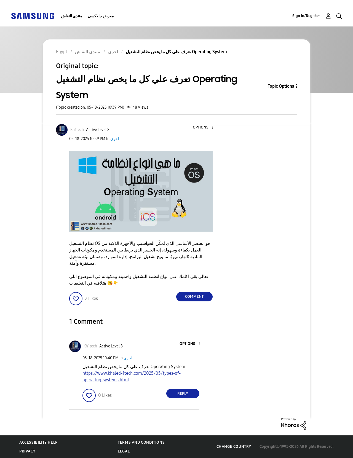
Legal (124, 451)
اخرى (114, 138)
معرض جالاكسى (101, 16)
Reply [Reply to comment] (182, 393)
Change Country (233, 446)
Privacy (27, 451)
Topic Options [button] (281, 86)
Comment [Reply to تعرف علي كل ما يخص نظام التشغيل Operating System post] (194, 296)
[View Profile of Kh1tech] (77, 129)
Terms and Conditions (141, 442)
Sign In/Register (306, 16)
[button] (203, 127)
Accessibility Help (38, 442)
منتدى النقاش (71, 16)
